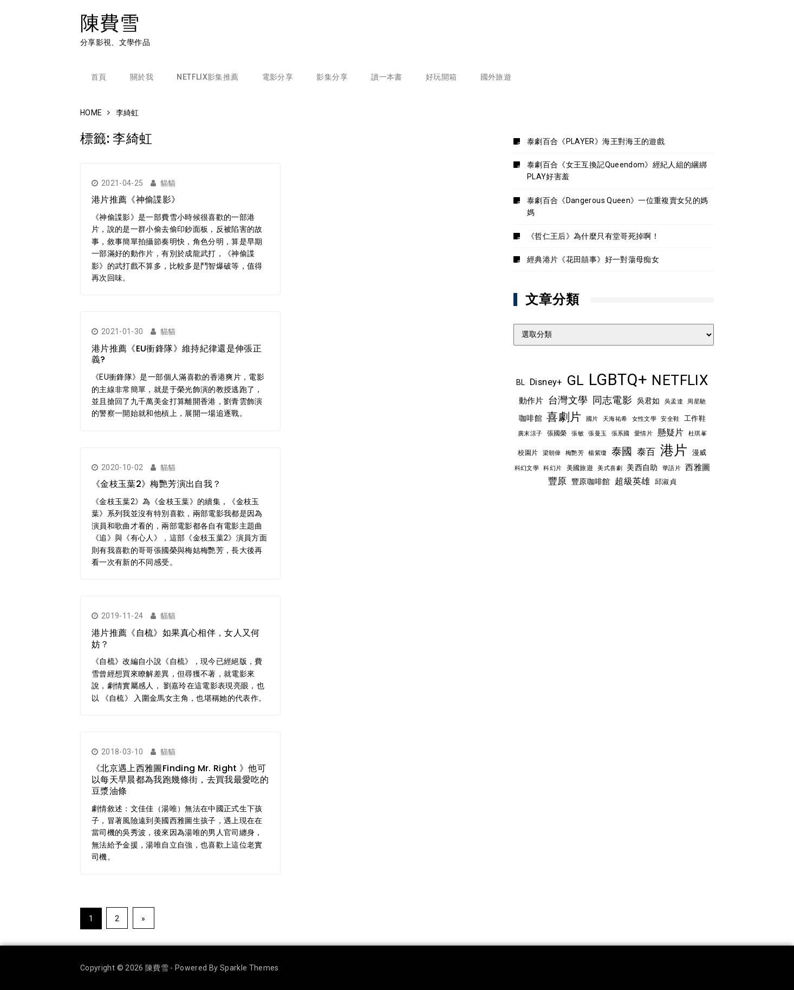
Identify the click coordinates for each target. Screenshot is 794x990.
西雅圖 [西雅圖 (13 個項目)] (697, 467)
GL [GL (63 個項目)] (575, 380)
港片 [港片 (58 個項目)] (674, 450)
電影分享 (277, 77)
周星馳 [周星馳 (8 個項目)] (696, 401)
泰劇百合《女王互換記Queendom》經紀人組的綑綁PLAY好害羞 (617, 170)
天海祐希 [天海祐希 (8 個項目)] (615, 418)
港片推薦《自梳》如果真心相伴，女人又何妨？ (176, 638)
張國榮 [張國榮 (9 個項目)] (557, 433)
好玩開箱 (441, 77)
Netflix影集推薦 (207, 77)
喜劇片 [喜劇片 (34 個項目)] (563, 417)
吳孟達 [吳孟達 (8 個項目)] (674, 401)
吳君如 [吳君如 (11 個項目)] (648, 400)
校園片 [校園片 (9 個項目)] (528, 453)
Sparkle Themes (249, 967)
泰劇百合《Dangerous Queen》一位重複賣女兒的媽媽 (617, 206)
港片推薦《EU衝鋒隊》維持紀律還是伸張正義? (177, 354)
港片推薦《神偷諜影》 (136, 199)
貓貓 (168, 183)
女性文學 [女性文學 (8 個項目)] (644, 418)
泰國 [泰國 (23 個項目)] (622, 452)
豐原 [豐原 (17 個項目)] (557, 481)
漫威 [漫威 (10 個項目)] (699, 452)
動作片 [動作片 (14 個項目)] (531, 401)
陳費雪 (109, 23)
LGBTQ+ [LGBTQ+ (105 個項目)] (618, 379)
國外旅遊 (495, 77)
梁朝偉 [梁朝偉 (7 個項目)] (552, 453)
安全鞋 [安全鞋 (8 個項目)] (670, 418)
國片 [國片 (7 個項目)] (592, 418)
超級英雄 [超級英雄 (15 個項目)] (632, 481)
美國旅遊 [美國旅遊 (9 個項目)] (580, 468)
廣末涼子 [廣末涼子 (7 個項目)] (530, 433)
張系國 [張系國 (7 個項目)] (620, 433)
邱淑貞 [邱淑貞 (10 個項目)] (665, 482)
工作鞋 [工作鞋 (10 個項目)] (695, 418)
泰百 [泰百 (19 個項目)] (646, 451)
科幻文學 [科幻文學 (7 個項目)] (527, 468)
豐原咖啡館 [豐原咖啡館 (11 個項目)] (590, 481)
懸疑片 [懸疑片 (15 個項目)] (671, 433)
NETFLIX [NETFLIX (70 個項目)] (680, 380)
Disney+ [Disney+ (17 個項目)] (546, 382)
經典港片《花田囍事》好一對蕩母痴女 (593, 259)
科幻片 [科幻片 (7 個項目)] (552, 468)
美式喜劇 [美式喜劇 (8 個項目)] (609, 468)
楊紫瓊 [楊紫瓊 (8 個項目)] (597, 453)
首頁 (99, 77)
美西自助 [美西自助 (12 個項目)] (642, 467)
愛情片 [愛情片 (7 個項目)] (643, 433)
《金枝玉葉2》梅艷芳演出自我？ (156, 484)
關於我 (141, 77)
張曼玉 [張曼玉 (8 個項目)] (597, 433)
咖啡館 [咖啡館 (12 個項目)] (530, 418)
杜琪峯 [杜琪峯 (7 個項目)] (697, 433)
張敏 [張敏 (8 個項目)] (577, 433)
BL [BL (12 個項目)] (520, 382)
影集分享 (331, 77)
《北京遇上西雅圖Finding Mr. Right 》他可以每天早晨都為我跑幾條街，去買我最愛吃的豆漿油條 (180, 779)
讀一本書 (386, 77)
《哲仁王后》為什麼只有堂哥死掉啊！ (593, 236)
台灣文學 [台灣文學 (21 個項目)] (568, 400)
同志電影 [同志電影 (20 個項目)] (612, 400)
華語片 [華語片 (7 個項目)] (671, 468)
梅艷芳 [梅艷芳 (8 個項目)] (574, 453)
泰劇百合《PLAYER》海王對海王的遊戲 (596, 141)
